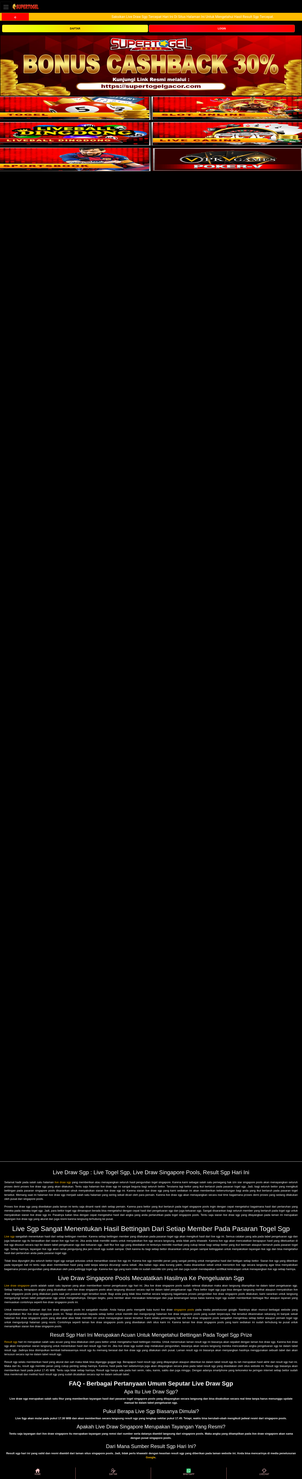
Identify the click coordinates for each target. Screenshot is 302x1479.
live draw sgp (63, 1182)
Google (150, 1457)
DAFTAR (75, 28)
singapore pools (184, 1309)
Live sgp (9, 1236)
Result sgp (11, 1341)
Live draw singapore (17, 1285)
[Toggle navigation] (6, 7)
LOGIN (222, 28)
